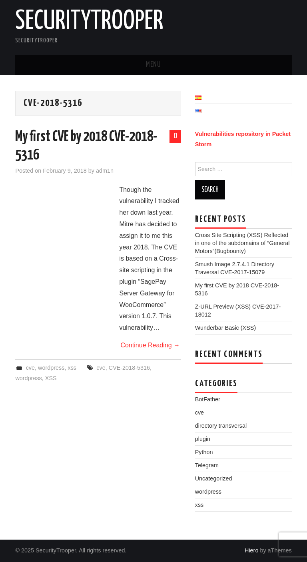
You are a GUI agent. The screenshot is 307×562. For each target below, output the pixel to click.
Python (204, 452)
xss (72, 368)
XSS (51, 378)
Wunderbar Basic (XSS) (225, 328)
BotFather (207, 399)
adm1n (105, 170)
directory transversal (221, 425)
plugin (202, 439)
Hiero (251, 550)
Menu (153, 64)
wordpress (51, 368)
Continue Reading (150, 345)
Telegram (207, 465)
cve (30, 368)
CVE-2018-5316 (129, 368)
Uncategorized (213, 478)
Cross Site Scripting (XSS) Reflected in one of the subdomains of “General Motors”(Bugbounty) (242, 243)
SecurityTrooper (89, 21)
